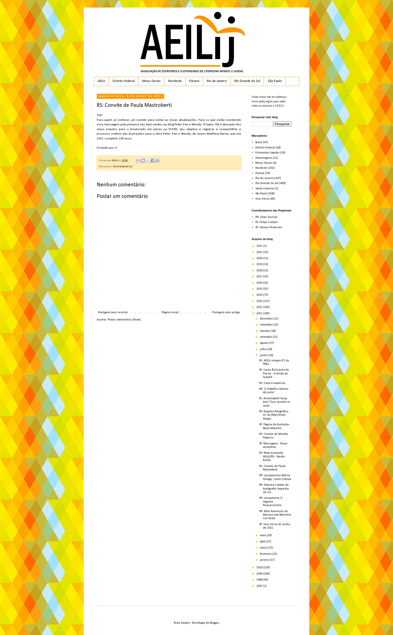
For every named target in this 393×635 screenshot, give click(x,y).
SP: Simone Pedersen (268, 227)
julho (263, 349)
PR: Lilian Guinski (266, 217)
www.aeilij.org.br (262, 101)
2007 (259, 586)
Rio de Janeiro (217, 81)
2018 (259, 270)
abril (263, 541)
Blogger (214, 622)
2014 (259, 294)
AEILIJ (101, 81)
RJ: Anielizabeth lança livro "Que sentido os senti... (274, 402)
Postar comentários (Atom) (124, 319)
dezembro (266, 318)
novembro (266, 324)
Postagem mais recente (113, 312)
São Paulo (275, 81)
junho (264, 355)
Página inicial (170, 312)
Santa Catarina (264, 188)
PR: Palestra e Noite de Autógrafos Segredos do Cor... (274, 489)
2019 (259, 264)
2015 (259, 288)
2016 (259, 282)
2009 (259, 573)
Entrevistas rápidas (267, 152)
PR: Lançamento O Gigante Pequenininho (270, 502)
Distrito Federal (124, 81)
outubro (265, 331)
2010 (259, 567)
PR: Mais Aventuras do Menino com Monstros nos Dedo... (275, 515)
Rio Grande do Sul (247, 81)
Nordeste (175, 81)
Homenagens (263, 158)
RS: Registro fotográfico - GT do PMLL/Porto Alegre (274, 415)
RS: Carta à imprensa (272, 383)
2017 (259, 276)
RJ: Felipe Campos (266, 222)
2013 (259, 301)
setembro (266, 337)
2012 (259, 307)
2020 (259, 258)
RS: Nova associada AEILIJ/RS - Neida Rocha (271, 456)
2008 (259, 579)
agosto (264, 343)
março (264, 547)
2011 (259, 313)
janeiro (265, 560)
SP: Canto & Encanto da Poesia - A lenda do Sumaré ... (274, 373)
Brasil (258, 142)
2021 (259, 252)
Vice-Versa (262, 198)
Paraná (194, 81)
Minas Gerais (151, 81)
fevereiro (266, 553)
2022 (259, 246)
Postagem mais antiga (226, 312)
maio (263, 535)
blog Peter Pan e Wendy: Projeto (191, 124)
